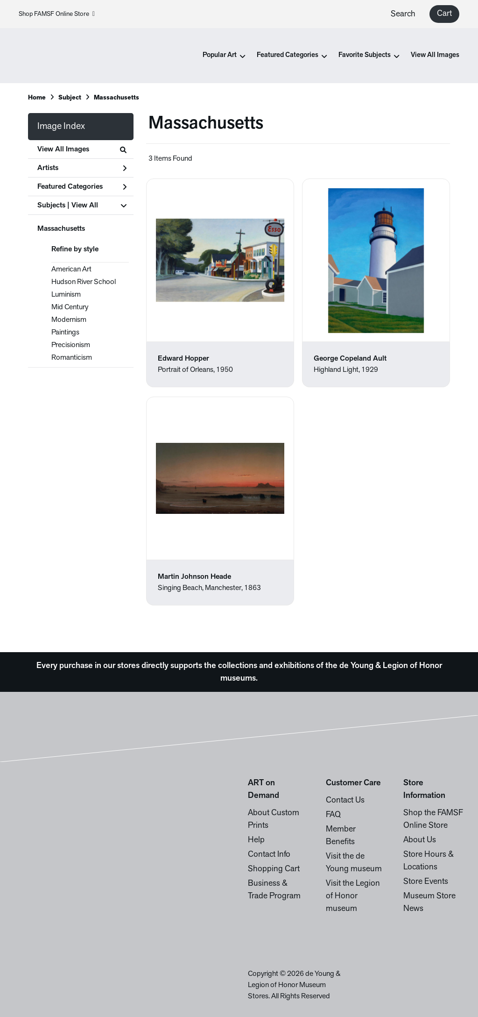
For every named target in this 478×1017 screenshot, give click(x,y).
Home (37, 97)
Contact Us (345, 800)
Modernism (68, 320)
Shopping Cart (274, 869)
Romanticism (71, 358)
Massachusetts (61, 229)
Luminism (66, 295)
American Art (71, 269)
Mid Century (69, 307)
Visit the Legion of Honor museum (353, 896)
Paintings (65, 332)
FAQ (333, 815)
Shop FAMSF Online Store (57, 14)
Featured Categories (82, 187)
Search (403, 14)
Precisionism (70, 345)
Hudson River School (83, 282)
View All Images (435, 55)
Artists (82, 168)
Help (256, 840)
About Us (419, 840)
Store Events (425, 881)
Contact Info (269, 854)
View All (84, 205)
